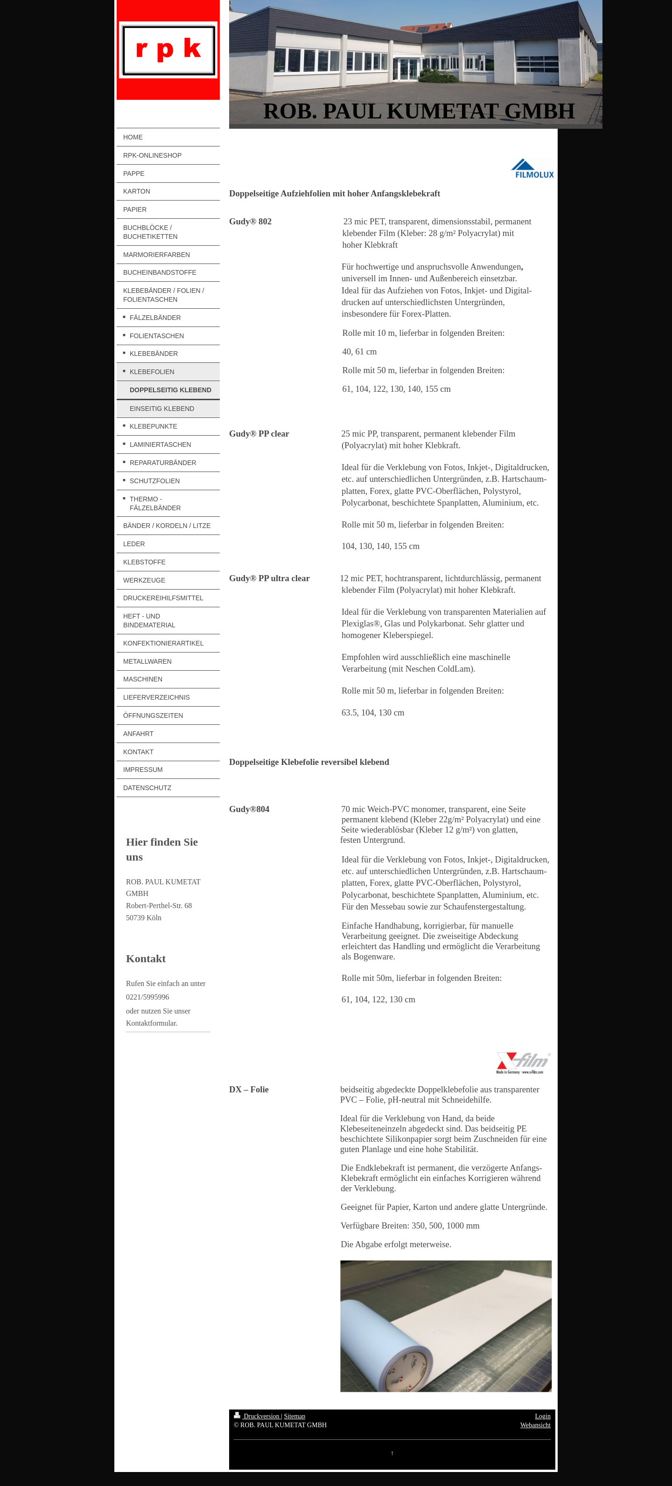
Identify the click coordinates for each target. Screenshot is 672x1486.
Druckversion (257, 1416)
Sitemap (294, 1416)
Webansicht (535, 1425)
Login (543, 1416)
